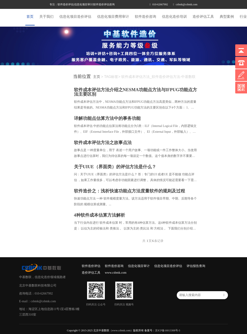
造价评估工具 (203, 16)
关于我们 (46, 16)
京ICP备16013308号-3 (167, 330)
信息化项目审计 (139, 266)
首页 (30, 16)
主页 (96, 77)
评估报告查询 (196, 266)
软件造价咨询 (145, 16)
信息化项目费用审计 (113, 16)
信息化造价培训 (174, 16)
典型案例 (227, 16)
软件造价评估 (91, 266)
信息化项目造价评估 (75, 16)
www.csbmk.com (115, 272)
